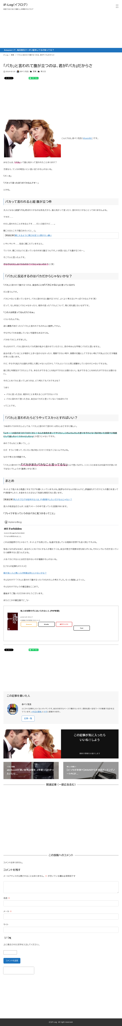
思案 (34, 71)
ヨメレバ (30, 617)
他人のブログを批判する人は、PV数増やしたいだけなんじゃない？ (43, 500)
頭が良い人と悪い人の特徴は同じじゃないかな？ (25, 573)
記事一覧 (28, 718)
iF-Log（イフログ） (15, 4)
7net (81, 628)
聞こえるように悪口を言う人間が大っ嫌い (33, 235)
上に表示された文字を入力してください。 (21, 945)
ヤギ (45, 712)
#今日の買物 (36, 712)
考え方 (43, 71)
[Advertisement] (61, 30)
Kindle (46, 624)
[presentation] (18, 970)
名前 (6, 898)
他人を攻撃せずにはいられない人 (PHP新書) (40, 611)
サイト (6, 925)
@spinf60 (87, 138)
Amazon (29, 624)
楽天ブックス (64, 624)
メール (7, 911)
